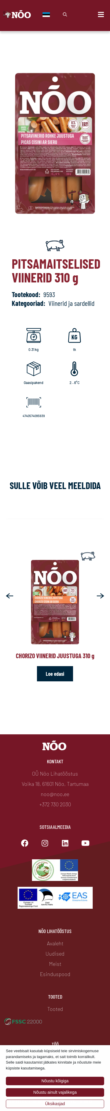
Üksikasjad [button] (55, 1103)
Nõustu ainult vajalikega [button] (55, 1092)
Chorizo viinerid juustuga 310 (55, 655)
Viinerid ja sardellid (71, 303)
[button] (9, 595)
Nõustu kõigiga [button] (55, 1081)
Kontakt (55, 761)
